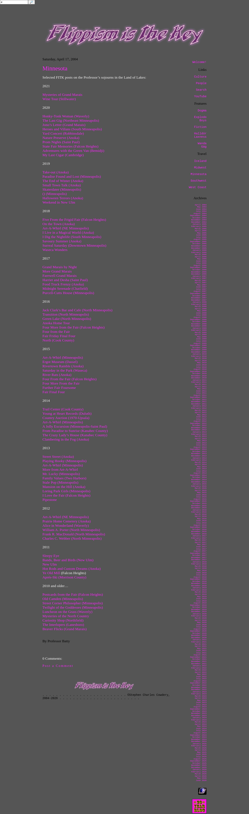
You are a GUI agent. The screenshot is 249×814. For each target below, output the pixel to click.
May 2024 (202, 726)
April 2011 (201, 387)
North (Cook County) (58, 340)
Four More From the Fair (61, 383)
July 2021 (201, 653)
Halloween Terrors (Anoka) (62, 198)
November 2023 (199, 713)
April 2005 (201, 231)
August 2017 (200, 551)
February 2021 (199, 642)
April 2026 (201, 776)
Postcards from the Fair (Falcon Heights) (72, 594)
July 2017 (201, 549)
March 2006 (201, 254)
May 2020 (202, 622)
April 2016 (201, 516)
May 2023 (202, 700)
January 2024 (199, 718)
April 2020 (201, 620)
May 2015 (202, 492)
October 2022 (199, 685)
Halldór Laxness (200, 135)
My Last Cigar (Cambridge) (63, 155)
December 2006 (199, 274)
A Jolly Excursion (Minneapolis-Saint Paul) (74, 426)
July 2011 (201, 393)
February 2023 (199, 694)
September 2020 (198, 631)
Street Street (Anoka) (58, 457)
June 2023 (201, 702)
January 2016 (199, 510)
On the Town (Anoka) (58, 224)
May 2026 (202, 778)
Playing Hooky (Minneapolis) (64, 461)
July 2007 (201, 289)
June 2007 (201, 287)
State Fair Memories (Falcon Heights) (70, 146)
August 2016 (200, 525)
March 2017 (201, 540)
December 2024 (199, 741)
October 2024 (199, 737)
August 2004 (200, 213)
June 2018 (201, 573)
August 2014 (200, 473)
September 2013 (198, 449)
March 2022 (201, 670)
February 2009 (199, 330)
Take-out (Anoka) (55, 172)
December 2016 (199, 534)
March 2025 (201, 748)
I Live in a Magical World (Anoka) (68, 232)
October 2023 (199, 711)
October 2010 (199, 373)
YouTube (200, 96)
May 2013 (202, 441)
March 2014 (201, 462)
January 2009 (199, 328)
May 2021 (202, 648)
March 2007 (201, 280)
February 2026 (199, 772)
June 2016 (201, 521)
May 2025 (202, 752)
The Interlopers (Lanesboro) (63, 625)
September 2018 (198, 579)
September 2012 (198, 423)
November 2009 (199, 350)
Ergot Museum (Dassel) (60, 362)
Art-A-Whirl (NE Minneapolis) (65, 228)
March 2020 (201, 618)
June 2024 (201, 728)
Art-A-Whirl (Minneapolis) (62, 357)
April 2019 (201, 594)
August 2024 (200, 733)
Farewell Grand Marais (59, 276)
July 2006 (201, 263)
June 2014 (201, 469)
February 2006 (199, 252)
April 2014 (201, 464)
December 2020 (199, 638)
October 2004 (199, 218)
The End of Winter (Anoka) (62, 181)
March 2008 (201, 306)
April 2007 (201, 283)
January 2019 (199, 588)
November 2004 (199, 220)
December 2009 (199, 352)
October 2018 (199, 581)
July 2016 (201, 523)
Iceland (200, 161)
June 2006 (201, 261)
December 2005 (199, 248)
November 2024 (199, 739)
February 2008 (199, 304)
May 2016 (202, 518)
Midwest (200, 167)
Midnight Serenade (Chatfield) (65, 288)
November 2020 (199, 635)
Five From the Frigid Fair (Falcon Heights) (74, 220)
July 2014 (201, 471)
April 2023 (201, 698)
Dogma (202, 110)
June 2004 (201, 209)
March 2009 (201, 332)
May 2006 (202, 259)
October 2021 (199, 659)
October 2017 (199, 555)
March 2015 (201, 488)
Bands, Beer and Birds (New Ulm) (68, 560)
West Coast (198, 187)
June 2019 (201, 599)
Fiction (200, 127)
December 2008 (199, 326)
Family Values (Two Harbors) (64, 478)
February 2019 (199, 590)
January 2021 (199, 640)
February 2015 (199, 486)
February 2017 (199, 538)
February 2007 (199, 278)
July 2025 (201, 757)
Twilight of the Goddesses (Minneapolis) (72, 607)
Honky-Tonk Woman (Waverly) (65, 116)
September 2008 (198, 319)
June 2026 (201, 780)
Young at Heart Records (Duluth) (66, 413)
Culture (200, 76)
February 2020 (199, 616)
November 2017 (199, 557)
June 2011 (201, 391)
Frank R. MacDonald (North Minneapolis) (73, 534)
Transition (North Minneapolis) (65, 314)
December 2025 (199, 767)
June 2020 (201, 625)
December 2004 (199, 222)
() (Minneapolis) (54, 194)
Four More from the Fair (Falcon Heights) (73, 327)
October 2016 (199, 529)
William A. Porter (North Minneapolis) (71, 530)
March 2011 (201, 384)
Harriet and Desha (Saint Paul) (65, 280)
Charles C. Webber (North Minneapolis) (72, 538)
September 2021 (198, 657)
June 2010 (201, 365)
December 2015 (199, 508)
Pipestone (49, 500)
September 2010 (198, 371)
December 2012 (199, 430)
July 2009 (201, 341)
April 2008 (201, 309)
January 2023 (199, 692)
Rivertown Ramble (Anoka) (63, 366)
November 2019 (199, 609)
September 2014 (198, 475)
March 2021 (201, 644)
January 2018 (199, 562)
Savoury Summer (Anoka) (61, 241)
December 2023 (199, 715)
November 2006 (199, 272)
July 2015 (201, 497)
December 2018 (199, 586)
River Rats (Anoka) (56, 375)
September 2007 (198, 293)
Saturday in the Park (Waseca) (64, 370)
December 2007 (199, 300)
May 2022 (202, 674)
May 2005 (202, 233)
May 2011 (202, 389)
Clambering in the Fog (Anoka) (65, 439)
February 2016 (199, 512)
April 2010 (201, 360)
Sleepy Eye (50, 556)
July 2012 (201, 419)
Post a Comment (57, 665)
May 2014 (202, 467)
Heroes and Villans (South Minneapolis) (72, 129)
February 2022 (199, 668)
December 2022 (199, 689)
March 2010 (201, 358)
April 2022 (201, 672)
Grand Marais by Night (59, 267)
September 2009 (198, 345)
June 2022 (201, 676)
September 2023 (198, 709)
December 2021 (199, 664)
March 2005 (201, 229)
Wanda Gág (202, 145)
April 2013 (201, 438)
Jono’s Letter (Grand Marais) (64, 125)
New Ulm (49, 564)
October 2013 (199, 451)
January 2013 (199, 432)
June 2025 (201, 754)
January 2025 (199, 744)
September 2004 (198, 215)
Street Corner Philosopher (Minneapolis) (72, 603)
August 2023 (200, 707)
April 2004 (201, 205)
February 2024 (199, 720)
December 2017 (199, 560)
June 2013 (201, 443)
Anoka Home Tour (56, 323)
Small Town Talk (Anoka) (61, 185)
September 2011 (198, 397)
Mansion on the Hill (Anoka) (63, 487)
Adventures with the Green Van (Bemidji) (73, 151)
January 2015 (199, 484)
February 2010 (199, 356)
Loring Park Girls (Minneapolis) (66, 491)
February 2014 (199, 460)
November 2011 (199, 402)
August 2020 (200, 629)
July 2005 (201, 237)
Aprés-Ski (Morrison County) (64, 577)
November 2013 (199, 453)
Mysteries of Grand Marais (62, 95)
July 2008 (201, 315)
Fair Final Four (53, 392)
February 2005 (199, 226)
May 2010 (202, 363)
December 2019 (199, 611)
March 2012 (201, 410)
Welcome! (199, 62)
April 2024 (201, 724)
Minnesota (199, 174)
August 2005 (200, 239)
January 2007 (199, 276)
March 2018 (201, 566)
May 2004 (202, 207)
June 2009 (201, 339)
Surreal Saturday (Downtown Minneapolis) (74, 245)
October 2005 (199, 244)
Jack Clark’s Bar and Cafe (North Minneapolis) (77, 310)
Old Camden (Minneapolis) (62, 599)
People (201, 83)
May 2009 (202, 337)
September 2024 (198, 735)
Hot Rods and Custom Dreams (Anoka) (71, 569)
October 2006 (199, 270)
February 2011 (199, 382)
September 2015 (198, 501)
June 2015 (201, 495)
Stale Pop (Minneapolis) (60, 482)
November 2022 (199, 687)
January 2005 (199, 224)
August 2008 (200, 317)
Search (201, 90)
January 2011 (199, 380)
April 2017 (201, 542)
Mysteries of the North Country (65, 616)
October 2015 (199, 503)
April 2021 (201, 646)
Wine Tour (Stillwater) (59, 99)
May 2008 (202, 311)
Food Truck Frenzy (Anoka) (63, 284)
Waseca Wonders (54, 250)
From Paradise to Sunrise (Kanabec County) (75, 431)
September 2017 (198, 553)
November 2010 (199, 376)
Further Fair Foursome (59, 388)
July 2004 (201, 211)
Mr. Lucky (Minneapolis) (61, 474)
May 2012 (202, 415)
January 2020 (199, 614)
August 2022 (200, 681)
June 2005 (201, 235)
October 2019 (199, 607)
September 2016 (198, 527)
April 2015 (201, 490)
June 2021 (201, 650)
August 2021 (200, 655)
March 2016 (201, 514)
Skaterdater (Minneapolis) (61, 189)
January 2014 (199, 458)
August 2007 (200, 291)
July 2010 (201, 367)
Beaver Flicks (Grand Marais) (64, 629)
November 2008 (199, 324)
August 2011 (200, 395)
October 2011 (199, 399)
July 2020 (201, 627)
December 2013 (199, 456)
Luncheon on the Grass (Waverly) (67, 612)
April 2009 (201, 334)
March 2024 (201, 722)
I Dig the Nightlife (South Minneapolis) (71, 237)
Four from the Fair (56, 332)
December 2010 (199, 378)
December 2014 (199, 482)
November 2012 (199, 428)
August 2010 (200, 369)
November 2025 (199, 765)
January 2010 (199, 354)
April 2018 (201, 568)
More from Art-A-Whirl (60, 469)
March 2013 (201, 436)
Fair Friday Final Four (58, 336)
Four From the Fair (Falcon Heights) (69, 379)
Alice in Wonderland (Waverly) (65, 525)
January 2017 (199, 536)
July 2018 (201, 575)
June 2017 (201, 547)
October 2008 (199, 322)
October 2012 (199, 425)
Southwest (199, 180)
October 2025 (199, 763)
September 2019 (198, 605)
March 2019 (201, 592)
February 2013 (199, 434)
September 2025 (198, 761)
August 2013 (200, 447)
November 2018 (199, 583)
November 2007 (199, 298)
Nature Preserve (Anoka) (61, 138)
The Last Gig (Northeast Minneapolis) (70, 120)
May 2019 (202, 596)
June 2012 (201, 417)
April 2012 (201, 412)
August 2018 (200, 577)
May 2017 (202, 544)
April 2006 (201, 257)
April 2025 (201, 750)
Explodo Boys (200, 119)
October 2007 (199, 296)
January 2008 (199, 302)
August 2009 (200, 343)
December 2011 (199, 404)
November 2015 (199, 506)
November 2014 (199, 480)
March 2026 (201, 774)
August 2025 (200, 759)
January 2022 (199, 666)
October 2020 (199, 633)
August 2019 (200, 603)
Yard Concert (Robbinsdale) (63, 133)
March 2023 (201, 696)
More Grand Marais (57, 271)
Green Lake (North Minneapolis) (66, 319)
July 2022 (201, 679)
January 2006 (199, 250)
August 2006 (200, 265)
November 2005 (199, 246)
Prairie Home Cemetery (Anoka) (66, 521)
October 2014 (199, 477)
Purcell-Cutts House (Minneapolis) (68, 293)
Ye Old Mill (51, 573)
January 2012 (199, 406)
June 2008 (201, 313)
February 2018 (199, 564)
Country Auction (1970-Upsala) (65, 418)
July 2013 (201, 445)
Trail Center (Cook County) (62, 409)
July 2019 (201, 601)
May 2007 (202, 285)
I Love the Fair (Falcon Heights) (66, 495)
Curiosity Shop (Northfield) (62, 620)
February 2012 (199, 408)
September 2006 (198, 267)
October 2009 (199, 348)
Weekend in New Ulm (58, 202)
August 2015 (200, 499)
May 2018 (202, 570)
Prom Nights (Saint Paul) (61, 142)
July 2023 (201, 705)
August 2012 (200, 421)
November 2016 (199, 531)
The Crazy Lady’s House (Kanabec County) (74, 435)
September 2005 (198, 241)
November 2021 (199, 661)
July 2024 (201, 730)
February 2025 (199, 746)
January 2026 (199, 769)
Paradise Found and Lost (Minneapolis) (71, 176)
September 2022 (198, 683)
